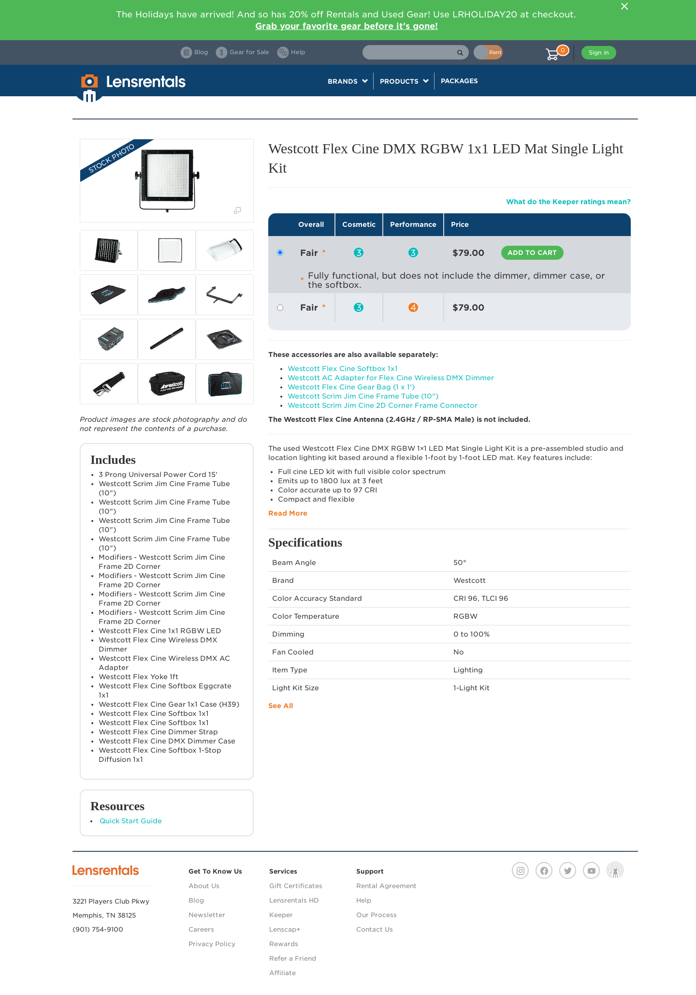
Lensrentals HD (294, 900)
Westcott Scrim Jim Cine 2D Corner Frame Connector (383, 405)
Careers (201, 929)
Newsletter (206, 915)
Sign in (599, 52)
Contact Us (374, 929)
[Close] (624, 6)
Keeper (281, 915)
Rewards (283, 944)
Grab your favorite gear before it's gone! (346, 26)
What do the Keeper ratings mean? (568, 202)
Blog (196, 900)
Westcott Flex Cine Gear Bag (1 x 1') (351, 387)
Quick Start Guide (131, 821)
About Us (203, 886)
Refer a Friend (292, 958)
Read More (287, 513)
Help (363, 900)
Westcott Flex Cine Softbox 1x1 (343, 368)
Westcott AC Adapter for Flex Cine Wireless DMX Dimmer (391, 378)
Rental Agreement (386, 886)
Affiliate (282, 973)
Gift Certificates (295, 886)
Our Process (376, 915)
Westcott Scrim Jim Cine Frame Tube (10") (363, 396)
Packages (459, 81)
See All (280, 706)
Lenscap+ (285, 929)
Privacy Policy (211, 944)
